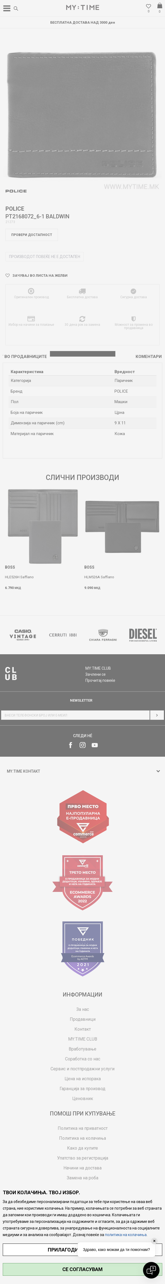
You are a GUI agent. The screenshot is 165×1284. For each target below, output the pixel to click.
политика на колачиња (126, 1235)
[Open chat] (151, 1270)
